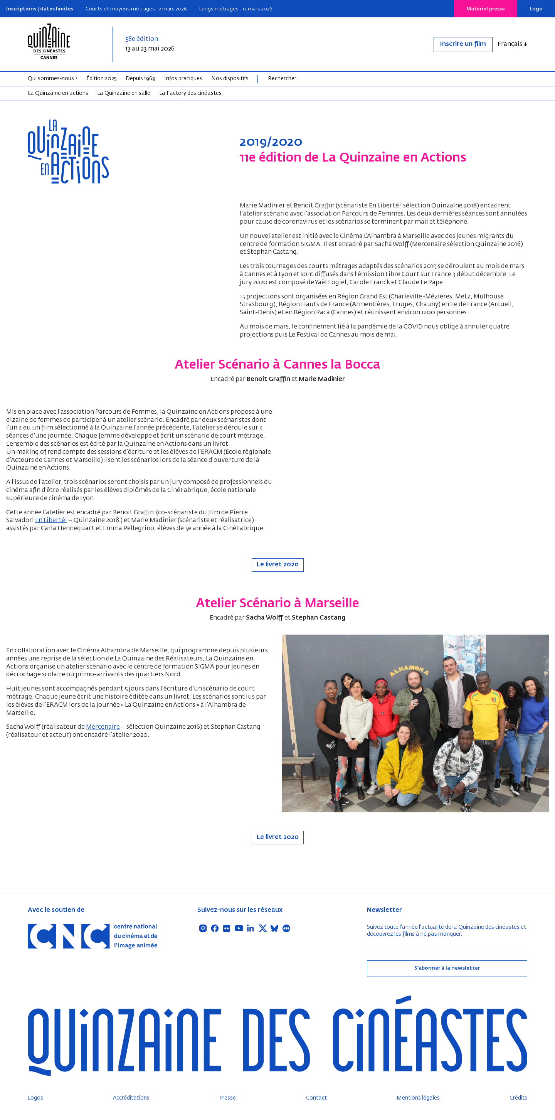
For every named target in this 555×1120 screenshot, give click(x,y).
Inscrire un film (463, 44)
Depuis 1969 (140, 78)
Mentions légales (418, 1098)
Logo (536, 9)
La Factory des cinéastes (190, 93)
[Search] (297, 79)
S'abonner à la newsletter (447, 968)
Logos (35, 1098)
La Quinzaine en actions (58, 93)
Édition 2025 (101, 78)
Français (510, 44)
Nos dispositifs (230, 78)
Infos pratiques (183, 78)
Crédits (518, 1098)
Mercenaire (103, 727)
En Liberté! (51, 520)
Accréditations (131, 1098)
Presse (227, 1098)
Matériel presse (485, 9)
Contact (316, 1098)
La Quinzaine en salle (123, 93)
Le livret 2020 (278, 565)
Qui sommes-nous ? (52, 78)
